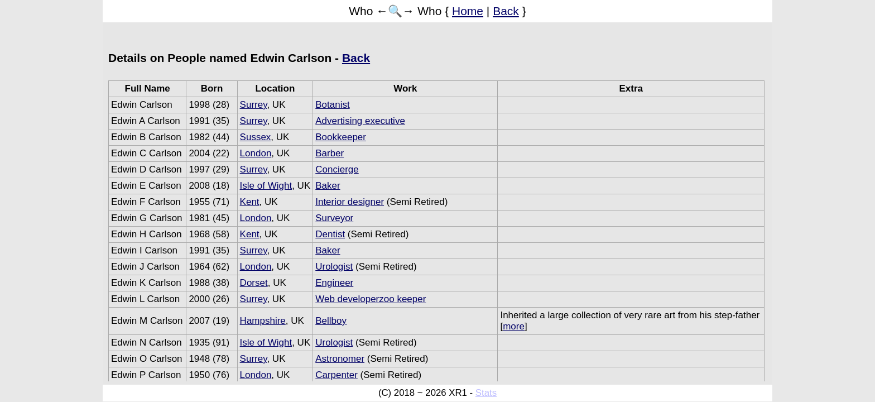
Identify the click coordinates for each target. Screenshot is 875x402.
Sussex (255, 137)
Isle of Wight (266, 185)
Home (467, 10)
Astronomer (339, 358)
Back (506, 10)
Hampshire (263, 320)
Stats (486, 392)
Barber (329, 153)
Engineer (334, 282)
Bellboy (331, 320)
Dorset (254, 282)
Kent (249, 202)
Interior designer (349, 202)
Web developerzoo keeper (370, 299)
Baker (327, 185)
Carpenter (336, 375)
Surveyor (334, 218)
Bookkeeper (340, 137)
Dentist (330, 234)
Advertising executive (360, 121)
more (514, 326)
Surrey (253, 104)
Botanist (332, 104)
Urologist (334, 266)
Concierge (337, 169)
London (256, 153)
